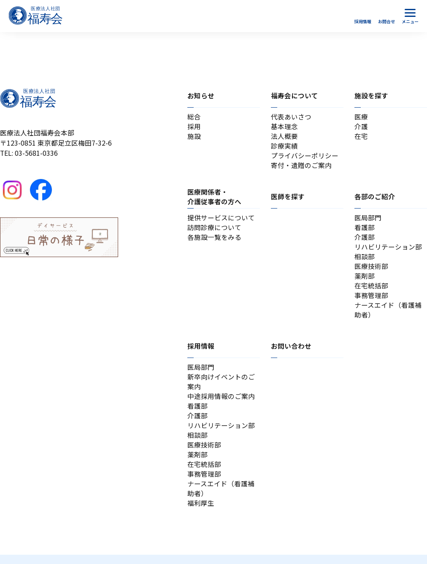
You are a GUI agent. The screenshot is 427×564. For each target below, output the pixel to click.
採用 (194, 127)
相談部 (364, 259)
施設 (194, 136)
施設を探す (371, 95)
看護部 (364, 229)
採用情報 (200, 351)
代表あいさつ (291, 117)
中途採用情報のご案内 (221, 402)
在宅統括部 (371, 289)
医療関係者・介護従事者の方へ (214, 198)
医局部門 (367, 219)
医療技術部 (371, 269)
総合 (194, 117)
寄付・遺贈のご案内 (301, 166)
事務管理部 (371, 299)
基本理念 (284, 127)
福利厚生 (200, 512)
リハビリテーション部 (388, 249)
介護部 (364, 239)
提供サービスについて (221, 219)
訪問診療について (214, 229)
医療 (361, 117)
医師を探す (288, 198)
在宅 (361, 136)
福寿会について (294, 95)
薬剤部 (364, 279)
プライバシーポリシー (304, 157)
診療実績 (284, 147)
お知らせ (200, 95)
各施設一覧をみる (214, 239)
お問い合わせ (291, 351)
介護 (361, 127)
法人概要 (284, 136)
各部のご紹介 (374, 198)
